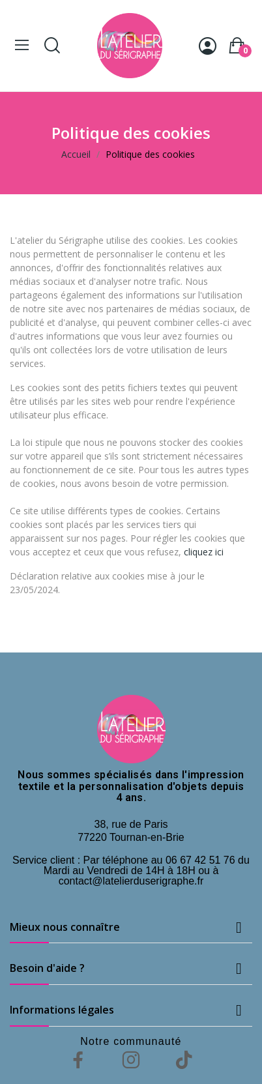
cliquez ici (204, 552)
